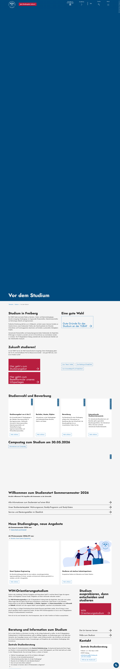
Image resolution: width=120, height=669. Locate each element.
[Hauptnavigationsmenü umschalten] (108, 4)
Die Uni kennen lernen (88, 630)
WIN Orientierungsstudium (92, 612)
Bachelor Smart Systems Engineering (20, 538)
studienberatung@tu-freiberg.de (89, 655)
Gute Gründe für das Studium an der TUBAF (75, 325)
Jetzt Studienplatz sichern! (28, 4)
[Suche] (98, 3)
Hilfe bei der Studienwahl (88, 660)
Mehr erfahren (14, 434)
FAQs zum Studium (87, 635)
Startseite (11, 304)
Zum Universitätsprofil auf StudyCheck (72, 369)
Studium (17, 304)
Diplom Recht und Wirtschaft (18, 530)
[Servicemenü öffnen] (116, 665)
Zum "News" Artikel (67, 364)
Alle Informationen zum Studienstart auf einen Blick (29, 502)
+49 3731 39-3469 (86, 657)
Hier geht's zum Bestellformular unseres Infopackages (22, 379)
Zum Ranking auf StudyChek (84, 364)
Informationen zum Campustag (17, 446)
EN (91, 3)
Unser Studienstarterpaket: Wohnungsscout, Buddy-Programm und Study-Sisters (40, 507)
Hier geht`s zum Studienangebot (18, 367)
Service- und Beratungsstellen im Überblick (25, 512)
